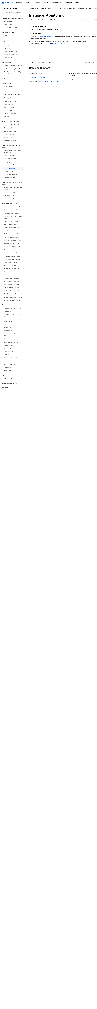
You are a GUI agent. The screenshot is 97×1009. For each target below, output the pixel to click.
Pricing (47, 3)
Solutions (38, 3)
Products (29, 3)
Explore (77, 3)
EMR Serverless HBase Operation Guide (64, 8)
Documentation (33, 8)
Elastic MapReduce (45, 8)
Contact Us (5, 387)
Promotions (20, 3)
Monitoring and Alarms (35, 11)
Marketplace (68, 2)
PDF (31, 22)
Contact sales (42, 85)
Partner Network (57, 3)
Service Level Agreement (9, 383)
